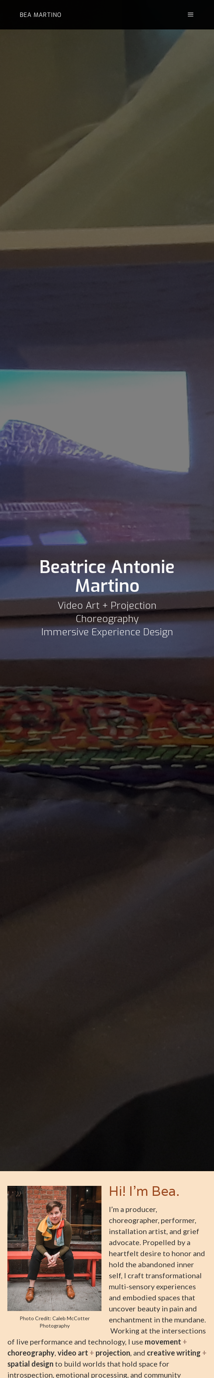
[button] (186, 14)
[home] (39, 15)
